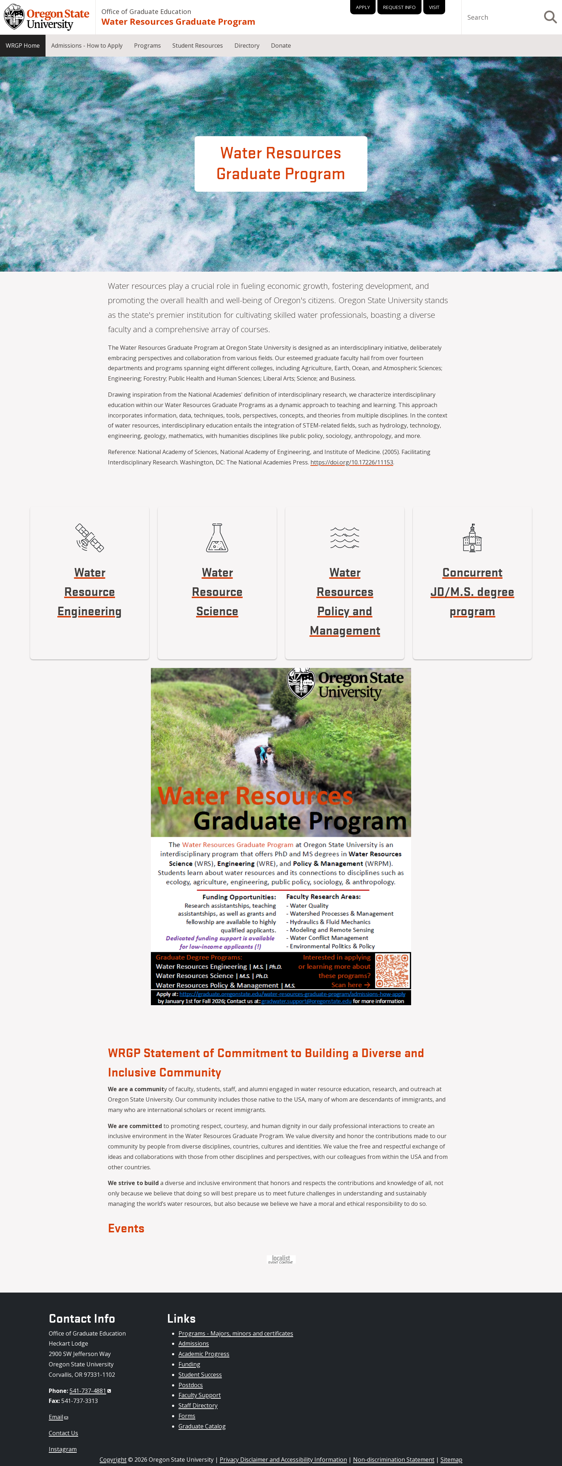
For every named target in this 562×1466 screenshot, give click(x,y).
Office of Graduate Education (146, 11)
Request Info (399, 7)
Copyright (113, 1459)
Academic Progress (203, 1354)
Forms (186, 1416)
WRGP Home (23, 45)
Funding (189, 1364)
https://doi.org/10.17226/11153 (351, 462)
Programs (147, 45)
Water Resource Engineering (89, 591)
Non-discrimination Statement (393, 1459)
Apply (363, 7)
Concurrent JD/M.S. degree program (472, 591)
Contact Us (63, 1433)
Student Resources (197, 45)
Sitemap (451, 1459)
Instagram (63, 1449)
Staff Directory (198, 1405)
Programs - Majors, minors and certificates (235, 1333)
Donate (281, 45)
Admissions (193, 1343)
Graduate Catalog (202, 1426)
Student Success (200, 1375)
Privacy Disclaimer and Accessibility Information (283, 1459)
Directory (246, 45)
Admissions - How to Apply (87, 45)
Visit (434, 7)
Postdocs (190, 1385)
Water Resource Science (217, 591)
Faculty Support (199, 1395)
